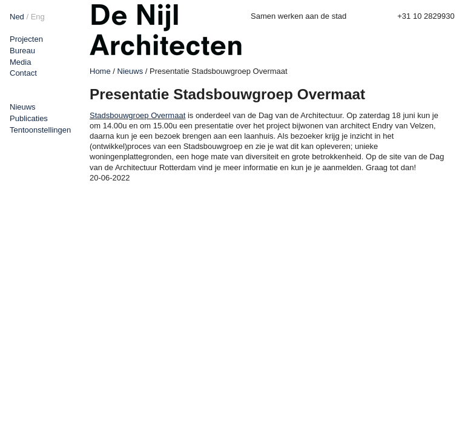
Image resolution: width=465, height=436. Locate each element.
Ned (17, 16)
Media (20, 62)
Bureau (22, 50)
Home (100, 71)
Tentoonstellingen (40, 129)
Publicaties (29, 118)
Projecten (26, 39)
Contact (23, 73)
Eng (38, 16)
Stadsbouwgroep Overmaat (137, 115)
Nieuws (23, 106)
